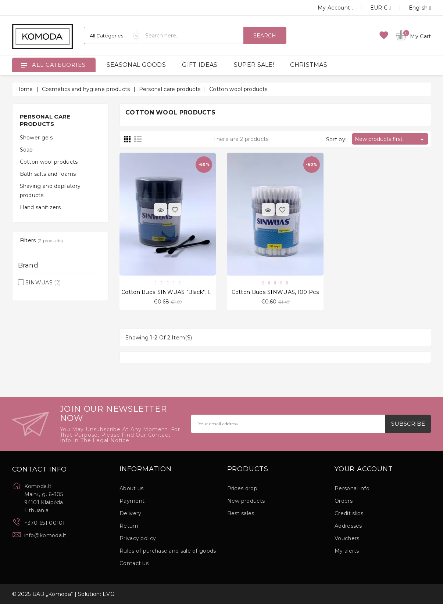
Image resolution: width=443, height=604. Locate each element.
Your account (364, 469)
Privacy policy (137, 538)
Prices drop (242, 488)
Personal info (352, 488)
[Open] (24, 65)
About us (131, 488)
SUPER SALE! (254, 64)
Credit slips (349, 513)
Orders (344, 501)
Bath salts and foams (48, 174)
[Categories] (111, 35)
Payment (131, 501)
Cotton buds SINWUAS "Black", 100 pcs (174, 292)
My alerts (347, 550)
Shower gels (36, 137)
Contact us (134, 563)
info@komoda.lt (45, 535)
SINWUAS (43, 282)
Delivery (130, 513)
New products (246, 501)
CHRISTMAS (308, 64)
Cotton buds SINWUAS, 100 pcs (275, 292)
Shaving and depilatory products (50, 191)
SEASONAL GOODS (136, 64)
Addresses (348, 526)
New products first (390, 139)
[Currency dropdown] (372, 7)
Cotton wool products (49, 162)
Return (128, 526)
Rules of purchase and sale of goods (167, 550)
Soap (26, 149)
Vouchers (347, 538)
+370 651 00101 (44, 523)
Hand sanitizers (40, 207)
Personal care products (45, 120)
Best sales (240, 513)
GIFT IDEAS (199, 64)
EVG (108, 594)
